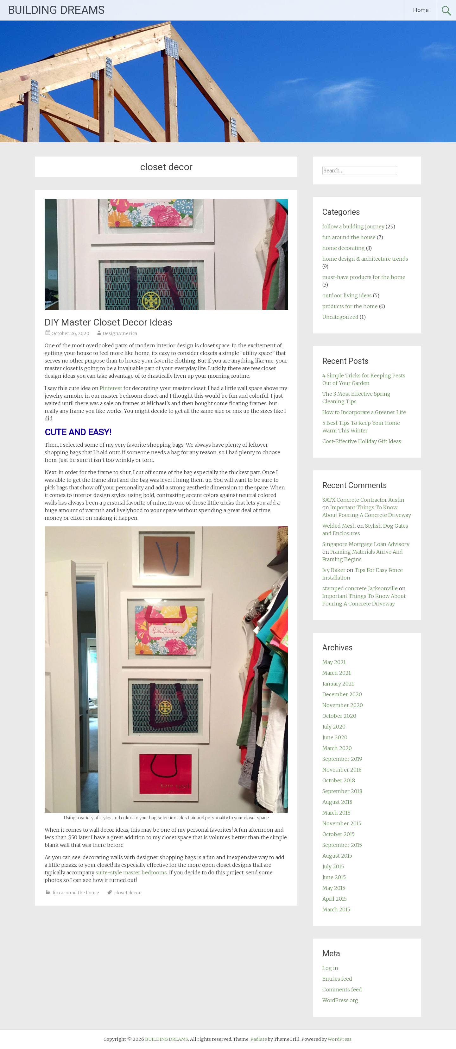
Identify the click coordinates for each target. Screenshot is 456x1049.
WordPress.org (340, 1000)
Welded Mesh (339, 526)
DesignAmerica (120, 333)
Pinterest (111, 388)
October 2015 (338, 834)
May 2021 (334, 662)
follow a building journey (353, 226)
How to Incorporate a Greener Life (364, 412)
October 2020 (339, 716)
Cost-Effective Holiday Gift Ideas (361, 441)
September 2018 (342, 791)
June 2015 (334, 877)
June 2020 (334, 737)
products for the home (350, 306)
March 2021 (336, 673)
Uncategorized (340, 317)
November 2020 (342, 705)
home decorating (343, 248)
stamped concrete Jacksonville (360, 588)
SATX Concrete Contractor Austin (363, 500)
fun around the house (76, 893)
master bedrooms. (145, 872)
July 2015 (333, 866)
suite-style (109, 872)
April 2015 (334, 899)
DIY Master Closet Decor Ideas (109, 322)
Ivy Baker (333, 570)
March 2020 (337, 748)
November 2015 (341, 823)
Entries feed (337, 979)
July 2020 (333, 726)
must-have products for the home (363, 277)
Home (421, 10)
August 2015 (337, 856)
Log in (330, 968)
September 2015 (342, 845)
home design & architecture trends (365, 259)
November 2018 (342, 770)
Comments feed (342, 989)
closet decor (127, 893)
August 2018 (337, 802)
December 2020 (342, 694)
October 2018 (338, 780)
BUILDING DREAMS (56, 10)
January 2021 (338, 683)
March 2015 (336, 909)
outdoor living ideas (347, 295)
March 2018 (336, 813)
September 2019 (342, 759)
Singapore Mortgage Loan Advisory (365, 544)
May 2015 (333, 888)
